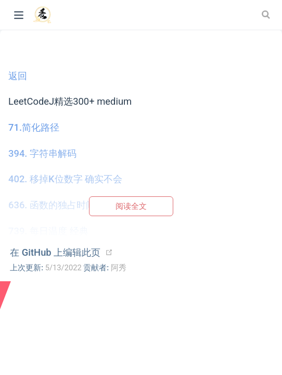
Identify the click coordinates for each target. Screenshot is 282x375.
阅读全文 (131, 206)
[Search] (267, 14)
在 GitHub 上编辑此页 (55, 252)
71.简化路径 (33, 127)
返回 (17, 75)
